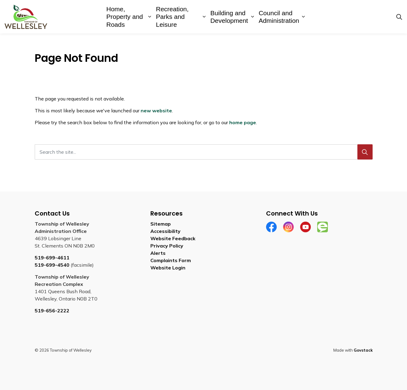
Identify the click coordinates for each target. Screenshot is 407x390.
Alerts (158, 253)
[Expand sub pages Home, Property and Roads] (149, 16)
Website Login (167, 268)
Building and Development (229, 16)
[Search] (365, 152)
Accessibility (165, 231)
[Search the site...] (204, 152)
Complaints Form (170, 260)
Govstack (363, 350)
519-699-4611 (52, 258)
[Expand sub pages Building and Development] (252, 16)
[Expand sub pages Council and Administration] (303, 16)
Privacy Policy (166, 246)
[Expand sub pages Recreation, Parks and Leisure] (204, 16)
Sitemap (160, 224)
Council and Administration (279, 16)
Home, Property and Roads (124, 16)
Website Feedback (172, 238)
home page (242, 122)
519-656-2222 (52, 310)
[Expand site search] (399, 16)
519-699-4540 (52, 265)
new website (156, 110)
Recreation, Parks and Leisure (172, 16)
